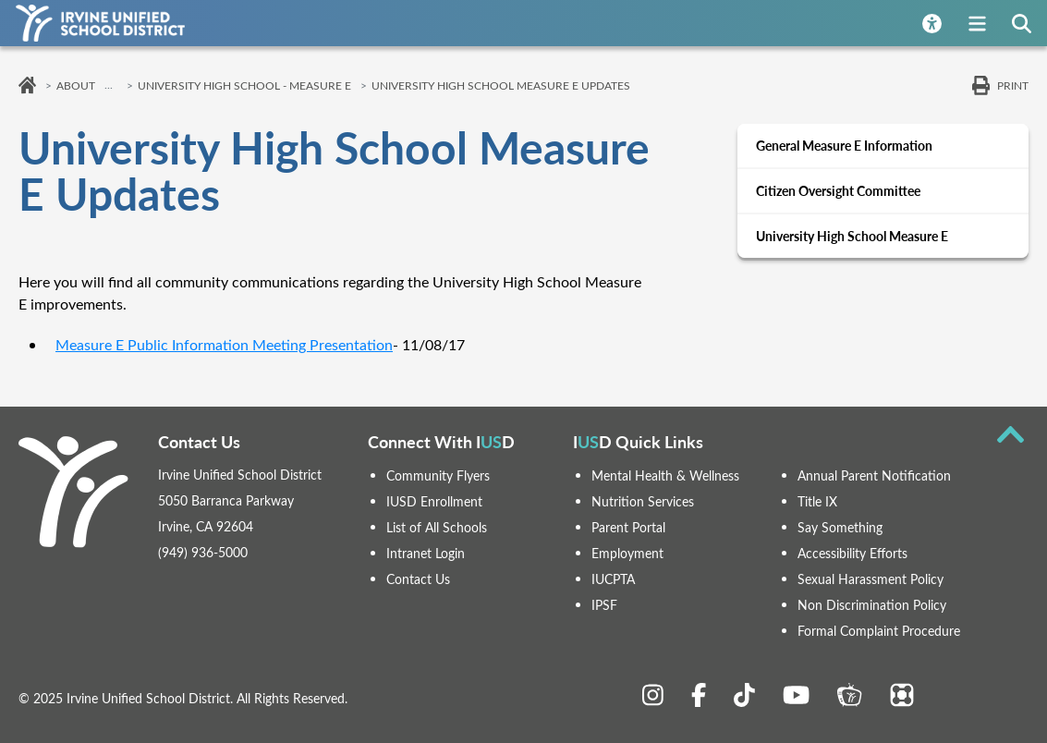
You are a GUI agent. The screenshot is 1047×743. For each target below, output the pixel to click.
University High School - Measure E (244, 85)
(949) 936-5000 (203, 552)
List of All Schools (436, 527)
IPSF (604, 605)
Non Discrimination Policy (871, 605)
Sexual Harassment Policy (870, 579)
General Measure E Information (844, 145)
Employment (627, 553)
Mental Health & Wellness (665, 475)
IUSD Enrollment (434, 501)
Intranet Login (425, 553)
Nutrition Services (642, 501)
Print (1013, 85)
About (75, 85)
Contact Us (418, 579)
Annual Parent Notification (874, 475)
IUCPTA (613, 579)
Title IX (817, 501)
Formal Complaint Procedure (878, 630)
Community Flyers (438, 475)
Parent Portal (628, 527)
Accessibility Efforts (852, 553)
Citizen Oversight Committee (838, 191)
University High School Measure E (852, 236)
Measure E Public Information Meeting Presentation (224, 344)
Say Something (840, 527)
